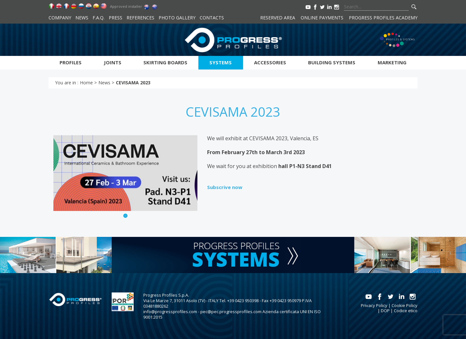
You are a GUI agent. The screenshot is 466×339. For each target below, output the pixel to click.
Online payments (322, 18)
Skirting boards (165, 62)
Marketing (392, 62)
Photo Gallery (177, 18)
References (140, 18)
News (81, 18)
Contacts (212, 18)
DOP (385, 310)
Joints (112, 62)
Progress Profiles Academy (383, 18)
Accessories (270, 62)
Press (115, 18)
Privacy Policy (374, 305)
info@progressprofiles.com (170, 311)
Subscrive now (224, 187)
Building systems (331, 62)
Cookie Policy (404, 305)
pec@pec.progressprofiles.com (230, 311)
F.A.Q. (99, 18)
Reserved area (277, 18)
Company (60, 18)
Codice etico (405, 310)
